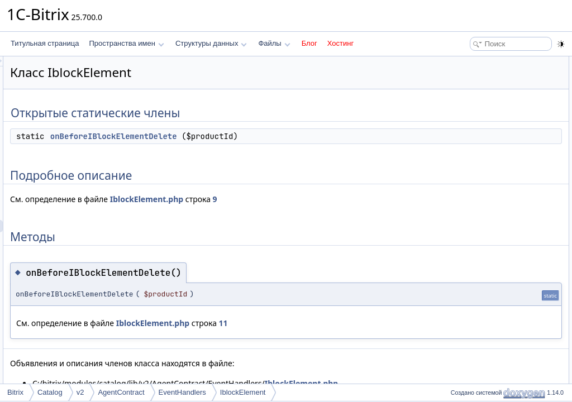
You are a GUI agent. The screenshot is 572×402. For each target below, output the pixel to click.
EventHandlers (182, 392)
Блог (309, 43)
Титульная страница (45, 43)
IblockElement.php (286, 199)
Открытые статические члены (493, 62)
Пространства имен (126, 43)
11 (363, 323)
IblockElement (243, 392)
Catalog (50, 392)
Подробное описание (480, 87)
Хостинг (340, 43)
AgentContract (121, 392)
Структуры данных (211, 43)
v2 (80, 392)
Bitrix (15, 392)
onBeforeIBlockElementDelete (253, 136)
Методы (459, 99)
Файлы (274, 43)
